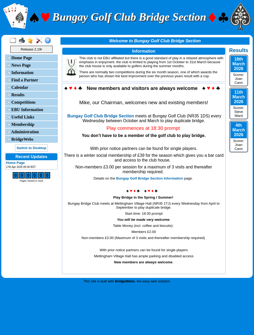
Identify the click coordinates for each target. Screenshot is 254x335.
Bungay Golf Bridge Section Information (149, 178)
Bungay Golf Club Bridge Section (100, 116)
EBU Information (25, 109)
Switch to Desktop (31, 148)
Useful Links (21, 117)
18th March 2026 (238, 64)
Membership (21, 124)
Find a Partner (23, 80)
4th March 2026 (238, 130)
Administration (23, 132)
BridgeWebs (21, 139)
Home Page (20, 58)
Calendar (18, 87)
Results (16, 95)
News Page (19, 65)
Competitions (22, 102)
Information (21, 72)
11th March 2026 (238, 97)
